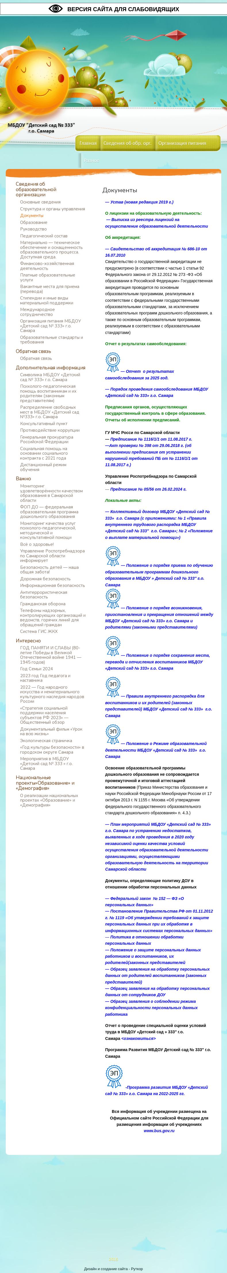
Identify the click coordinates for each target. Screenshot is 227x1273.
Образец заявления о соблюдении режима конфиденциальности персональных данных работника (151, 1008)
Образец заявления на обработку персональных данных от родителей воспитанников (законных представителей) (157, 975)
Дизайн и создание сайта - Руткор (113, 1269)
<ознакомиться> (138, 1038)
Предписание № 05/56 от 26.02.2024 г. (148, 489)
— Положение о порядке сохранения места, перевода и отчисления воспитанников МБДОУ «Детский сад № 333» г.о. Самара (157, 662)
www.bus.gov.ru (159, 1130)
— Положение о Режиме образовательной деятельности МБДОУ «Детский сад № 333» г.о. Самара (156, 750)
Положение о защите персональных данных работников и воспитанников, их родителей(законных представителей (153, 956)
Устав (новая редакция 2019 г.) (142, 202)
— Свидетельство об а (129, 249)
